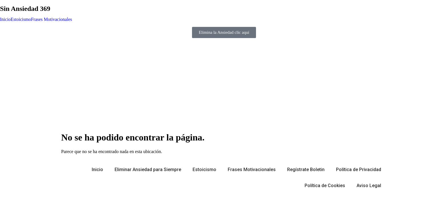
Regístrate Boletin (306, 169)
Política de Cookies (325, 185)
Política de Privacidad (358, 169)
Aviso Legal (369, 185)
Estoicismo (21, 19)
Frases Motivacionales (51, 19)
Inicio (5, 19)
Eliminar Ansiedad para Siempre (148, 169)
